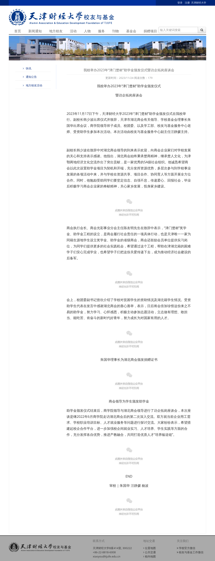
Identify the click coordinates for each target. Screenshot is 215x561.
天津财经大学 (198, 2)
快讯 (26, 68)
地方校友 (56, 31)
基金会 (131, 31)
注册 (187, 2)
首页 (17, 31)
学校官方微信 (186, 548)
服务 (101, 31)
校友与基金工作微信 (190, 552)
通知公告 (29, 77)
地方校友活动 (32, 85)
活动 (73, 31)
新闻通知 (35, 31)
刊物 (115, 31)
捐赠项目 (150, 31)
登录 (179, 2)
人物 (87, 31)
